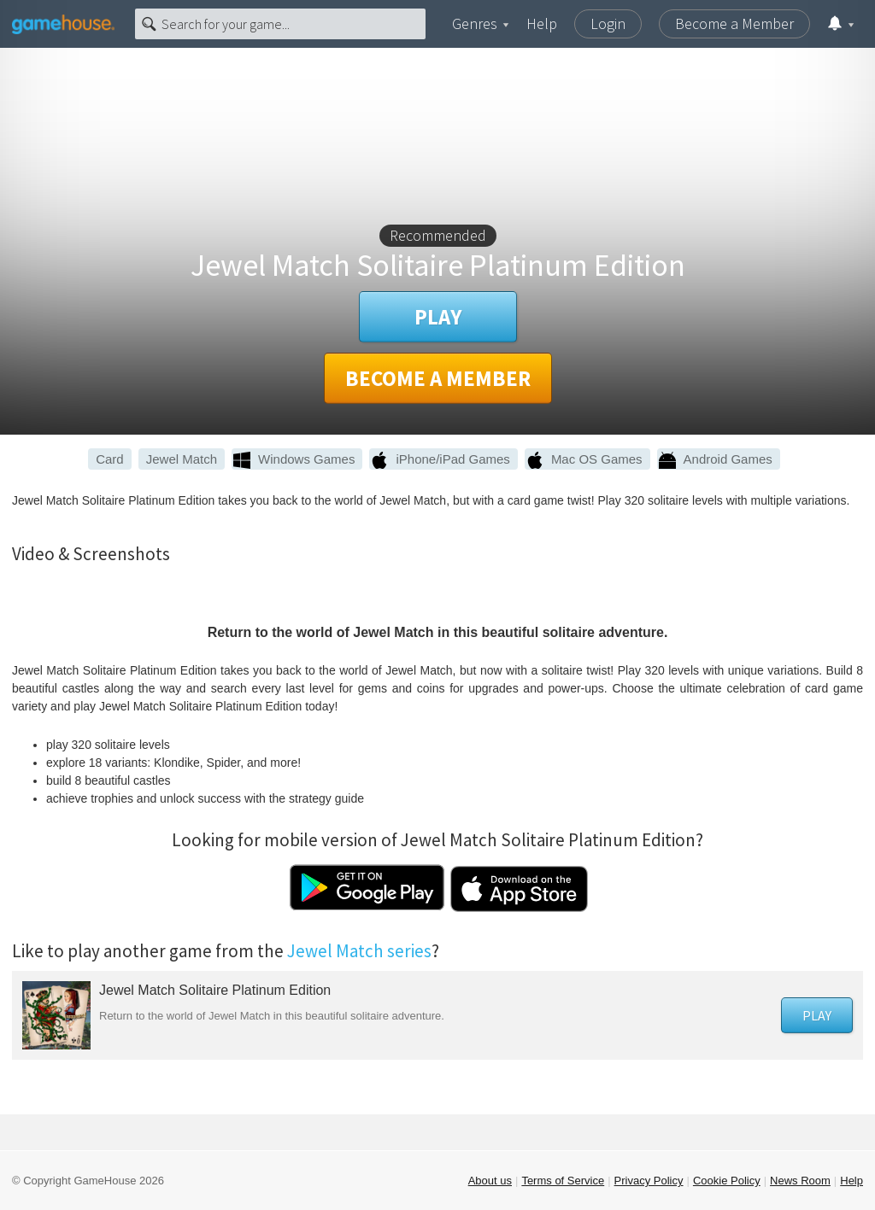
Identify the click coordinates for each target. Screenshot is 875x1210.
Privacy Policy (649, 1180)
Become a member (438, 378)
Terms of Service (562, 1180)
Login (607, 23)
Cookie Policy (726, 1180)
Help (541, 23)
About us (490, 1180)
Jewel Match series (359, 950)
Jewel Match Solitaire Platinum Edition (215, 990)
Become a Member (734, 23)
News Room (800, 1180)
